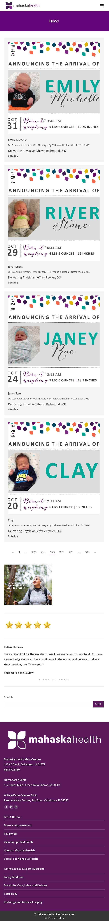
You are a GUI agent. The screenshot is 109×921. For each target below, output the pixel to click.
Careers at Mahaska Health (21, 859)
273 (33, 552)
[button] (39, 679)
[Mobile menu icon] (102, 5)
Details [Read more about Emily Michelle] (12, 155)
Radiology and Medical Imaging (23, 902)
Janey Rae (14, 393)
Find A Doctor (12, 817)
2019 (10, 145)
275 (52, 552)
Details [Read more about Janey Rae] (12, 409)
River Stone (15, 267)
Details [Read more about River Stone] (12, 282)
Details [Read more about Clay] (12, 536)
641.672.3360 (12, 769)
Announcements (22, 145)
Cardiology (10, 893)
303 (87, 552)
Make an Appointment (18, 825)
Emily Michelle (17, 140)
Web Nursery (39, 145)
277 (71, 552)
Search (8, 697)
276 (61, 552)
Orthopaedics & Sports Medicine (24, 868)
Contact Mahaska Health (19, 850)
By (59, 145)
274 (43, 552)
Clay (10, 520)
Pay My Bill (10, 833)
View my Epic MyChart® (18, 842)
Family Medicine (14, 877)
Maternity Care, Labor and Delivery (26, 885)
